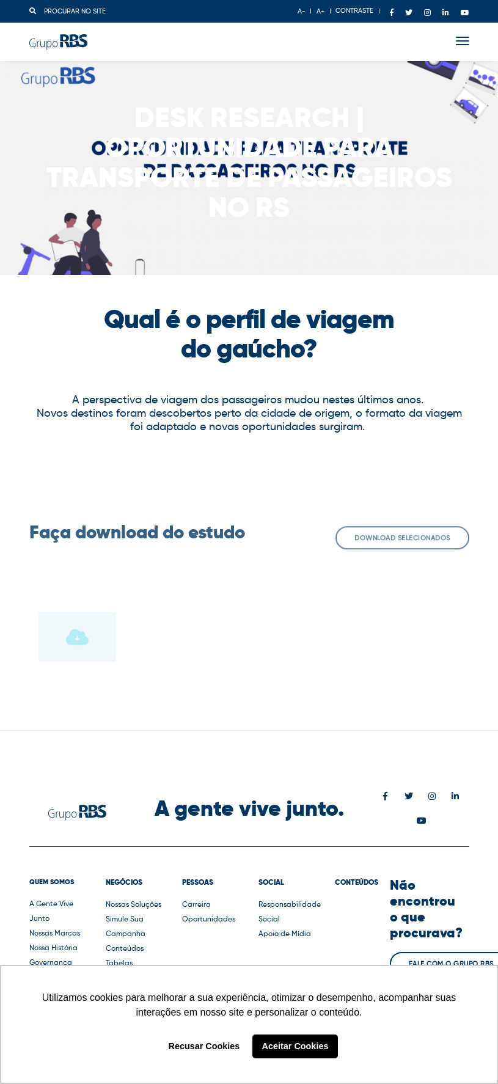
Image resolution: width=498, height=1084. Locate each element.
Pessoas (197, 882)
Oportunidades (208, 918)
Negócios (124, 882)
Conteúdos (125, 948)
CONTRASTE (354, 10)
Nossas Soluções (133, 904)
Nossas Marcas (54, 932)
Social (271, 882)
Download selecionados (402, 545)
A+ (320, 11)
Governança (50, 962)
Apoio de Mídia (284, 933)
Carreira (196, 904)
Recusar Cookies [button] (204, 1046)
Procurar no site (67, 11)
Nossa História (53, 947)
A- (302, 11)
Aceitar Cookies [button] (295, 1046)
